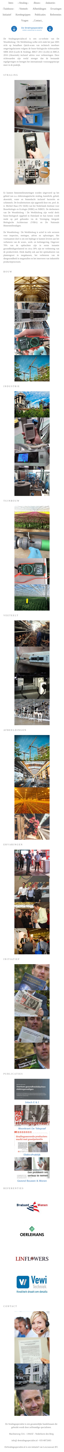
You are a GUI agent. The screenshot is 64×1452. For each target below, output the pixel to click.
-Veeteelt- (23, 8)
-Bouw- (37, 3)
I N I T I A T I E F (11, 959)
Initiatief (7, 14)
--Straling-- (23, 3)
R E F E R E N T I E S (13, 1188)
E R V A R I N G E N (12, 844)
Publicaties (40, 14)
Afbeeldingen (39, 8)
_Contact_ (38, 20)
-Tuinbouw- (8, 8)
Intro (11, 3)
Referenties (55, 14)
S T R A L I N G (10, 75)
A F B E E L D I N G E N (14, 730)
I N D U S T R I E (11, 386)
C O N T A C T (10, 1306)
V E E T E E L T (10, 615)
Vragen (24, 20)
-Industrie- (50, 3)
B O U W (7, 271)
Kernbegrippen (23, 14)
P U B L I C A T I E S (13, 1074)
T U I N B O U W (11, 501)
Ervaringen (56, 8)
